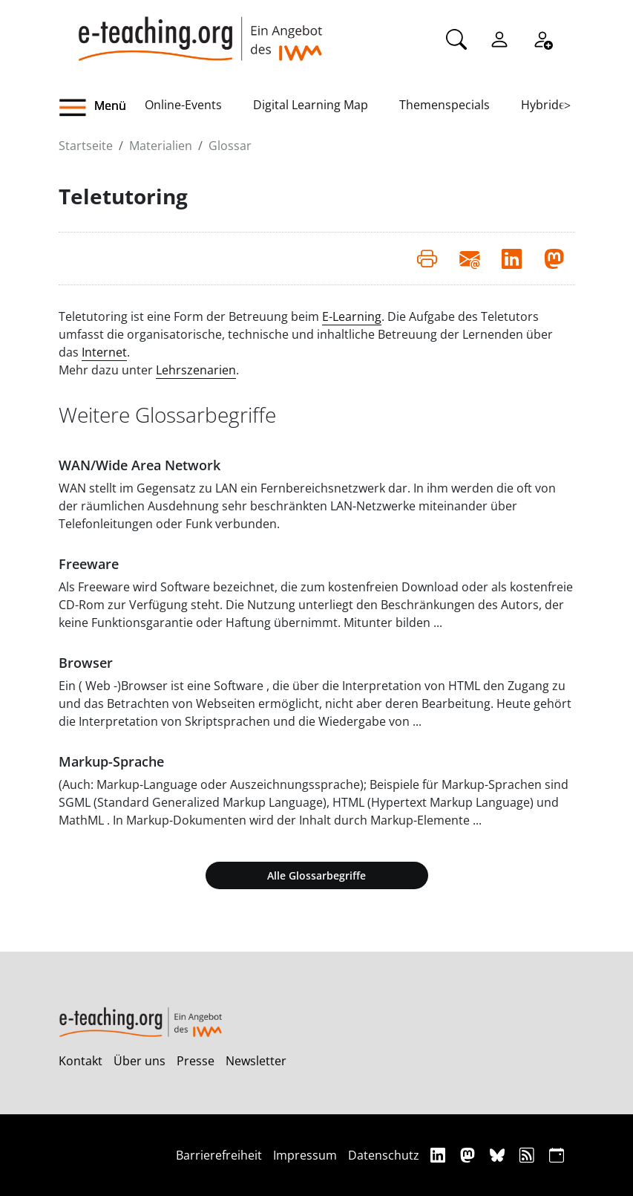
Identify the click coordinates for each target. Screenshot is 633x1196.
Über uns (139, 1061)
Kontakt (80, 1061)
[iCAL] (556, 1155)
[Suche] (456, 38)
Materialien (160, 145)
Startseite (86, 145)
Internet (104, 352)
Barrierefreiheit (219, 1155)
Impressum (305, 1155)
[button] (102, 108)
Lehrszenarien (196, 370)
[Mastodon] (469, 1155)
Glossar (230, 145)
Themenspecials (444, 105)
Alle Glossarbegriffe (316, 875)
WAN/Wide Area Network (139, 465)
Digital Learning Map (310, 105)
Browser (86, 663)
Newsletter (256, 1061)
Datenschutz (383, 1155)
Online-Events (183, 105)
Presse (195, 1061)
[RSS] (528, 1155)
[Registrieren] (542, 38)
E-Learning (351, 316)
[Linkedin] (439, 1155)
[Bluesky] (499, 1155)
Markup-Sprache (111, 761)
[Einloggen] (499, 38)
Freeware (89, 564)
